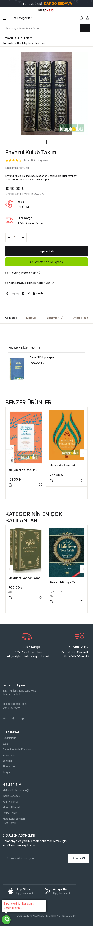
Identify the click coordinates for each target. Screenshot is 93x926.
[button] (17, 18)
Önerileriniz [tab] (80, 317)
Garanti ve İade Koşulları (17, 749)
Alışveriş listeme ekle (22, 273)
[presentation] (30, 870)
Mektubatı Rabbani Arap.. (25, 578)
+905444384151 (12, 708)
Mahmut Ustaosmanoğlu (16, 790)
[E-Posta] (35, 858)
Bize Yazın (9, 766)
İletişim (6, 772)
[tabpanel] (46, 93)
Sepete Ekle (46, 251)
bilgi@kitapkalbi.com (15, 703)
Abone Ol (78, 858)
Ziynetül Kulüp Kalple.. (42, 357)
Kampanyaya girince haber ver (29, 283)
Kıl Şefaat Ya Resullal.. (23, 470)
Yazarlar (7, 760)
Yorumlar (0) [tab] (54, 317)
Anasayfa (8, 43)
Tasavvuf (40, 43)
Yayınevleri (9, 755)
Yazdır (38, 293)
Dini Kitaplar (24, 43)
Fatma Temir (10, 812)
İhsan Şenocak (11, 795)
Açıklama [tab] (11, 317)
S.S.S (6, 743)
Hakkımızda (9, 737)
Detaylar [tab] (31, 317)
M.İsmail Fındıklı (11, 807)
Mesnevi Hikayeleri (62, 465)
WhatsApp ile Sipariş (46, 262)
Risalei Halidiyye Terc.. (64, 582)
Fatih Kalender (11, 801)
